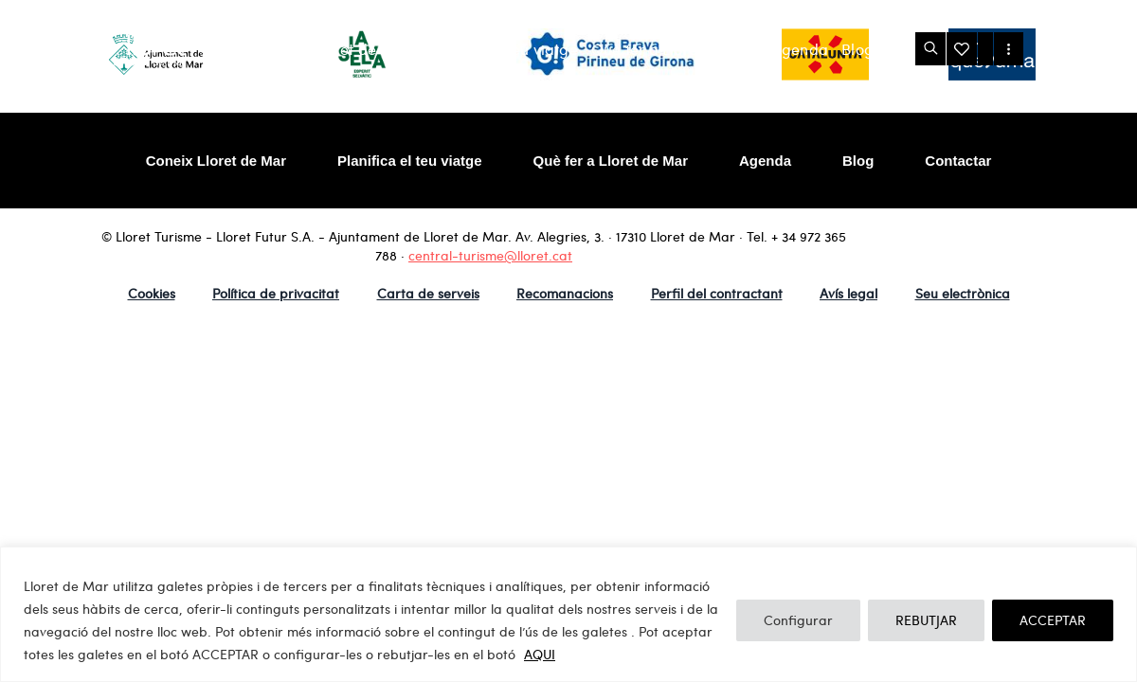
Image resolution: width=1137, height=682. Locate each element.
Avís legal (848, 293)
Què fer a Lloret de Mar (675, 49)
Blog (857, 49)
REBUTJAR (926, 620)
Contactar (958, 161)
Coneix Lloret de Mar (336, 49)
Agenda (800, 49)
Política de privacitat (275, 293)
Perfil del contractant (717, 293)
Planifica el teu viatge (501, 49)
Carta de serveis (428, 293)
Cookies (151, 293)
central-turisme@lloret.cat (490, 255)
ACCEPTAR (1053, 620)
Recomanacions (564, 293)
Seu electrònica (962, 293)
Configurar (798, 620)
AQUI (539, 654)
